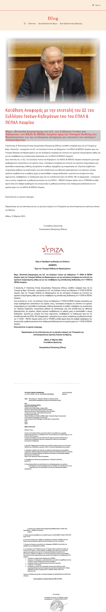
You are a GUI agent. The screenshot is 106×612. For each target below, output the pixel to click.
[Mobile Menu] (96, 5)
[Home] (25, 23)
